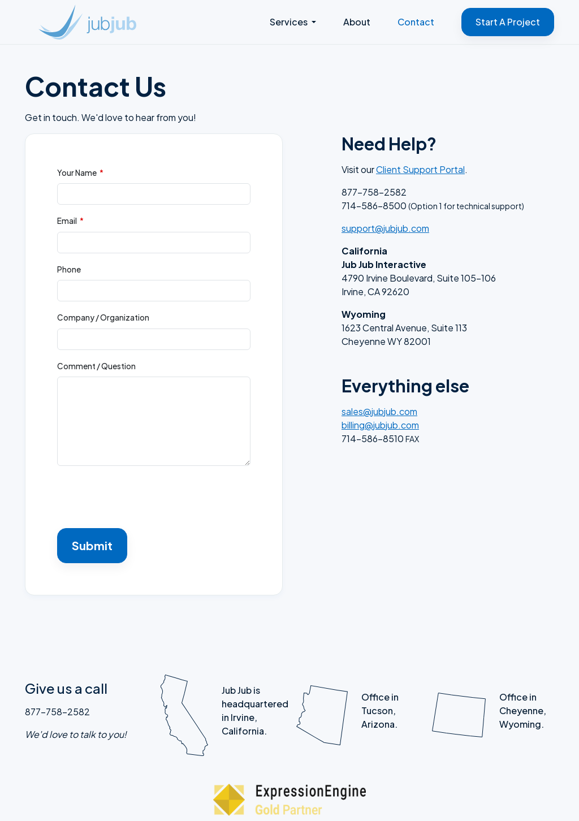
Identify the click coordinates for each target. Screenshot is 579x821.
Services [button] (289, 22)
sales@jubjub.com (379, 411)
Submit (92, 545)
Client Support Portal (420, 169)
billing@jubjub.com (380, 425)
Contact (415, 22)
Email (67, 221)
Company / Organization (103, 317)
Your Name (77, 173)
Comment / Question (96, 366)
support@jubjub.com (385, 228)
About (356, 22)
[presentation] (143, 497)
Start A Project (508, 22)
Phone (69, 269)
